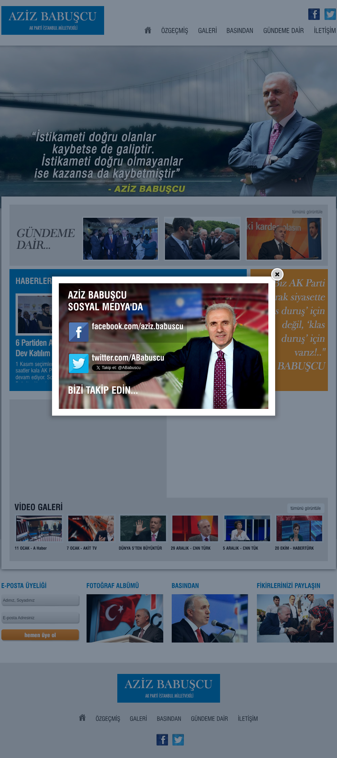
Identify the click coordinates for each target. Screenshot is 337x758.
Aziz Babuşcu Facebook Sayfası (83, 364)
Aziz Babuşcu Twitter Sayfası (83, 396)
